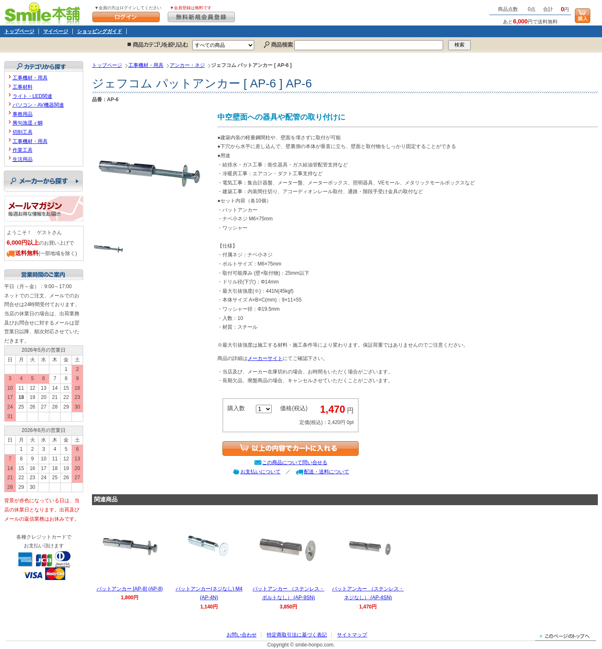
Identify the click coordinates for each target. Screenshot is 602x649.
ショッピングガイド (99, 31)
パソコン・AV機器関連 (38, 105)
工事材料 (23, 87)
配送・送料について (326, 472)
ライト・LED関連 (32, 96)
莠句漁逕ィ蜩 (28, 123)
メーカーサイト (265, 358)
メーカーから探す (43, 181)
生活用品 (23, 159)
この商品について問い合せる (294, 462)
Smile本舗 (44, 13)
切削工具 (23, 132)
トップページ (19, 31)
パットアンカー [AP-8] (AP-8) (130, 589)
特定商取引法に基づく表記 (297, 635)
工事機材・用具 (145, 65)
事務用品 (23, 114)
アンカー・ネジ (187, 65)
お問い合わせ (242, 635)
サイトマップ (352, 635)
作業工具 (23, 150)
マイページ (55, 31)
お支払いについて (260, 472)
